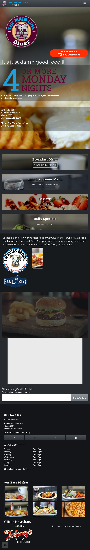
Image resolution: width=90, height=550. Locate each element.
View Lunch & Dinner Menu (45, 184)
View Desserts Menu (45, 204)
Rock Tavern (23, 542)
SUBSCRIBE (79, 397)
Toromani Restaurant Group (17, 432)
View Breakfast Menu (45, 165)
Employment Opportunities (16, 469)
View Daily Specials (45, 224)
